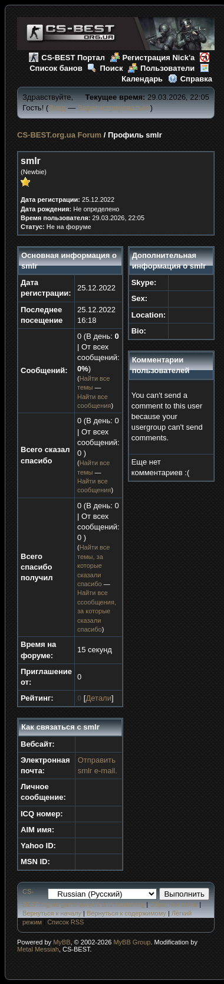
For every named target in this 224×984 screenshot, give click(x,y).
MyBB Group (131, 942)
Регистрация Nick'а (152, 57)
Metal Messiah (38, 949)
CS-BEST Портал (67, 57)
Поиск (105, 68)
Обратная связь (173, 904)
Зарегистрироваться (114, 107)
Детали (98, 698)
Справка (190, 78)
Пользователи (161, 68)
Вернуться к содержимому (126, 913)
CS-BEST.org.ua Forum (59, 134)
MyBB (61, 942)
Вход (56, 107)
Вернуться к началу (51, 913)
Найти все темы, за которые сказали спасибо (93, 565)
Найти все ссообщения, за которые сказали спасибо (96, 611)
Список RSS (65, 922)
